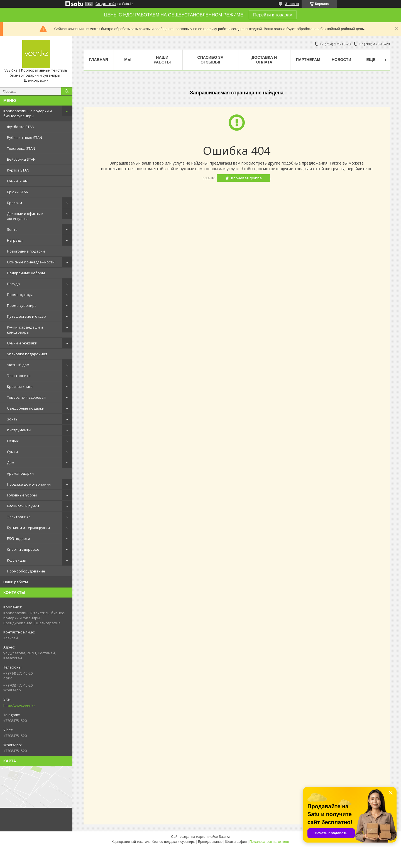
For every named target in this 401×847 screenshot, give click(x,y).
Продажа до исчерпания (29, 484)
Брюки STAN (17, 191)
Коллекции (16, 560)
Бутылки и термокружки (28, 527)
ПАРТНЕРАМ (308, 59)
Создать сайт (106, 4)
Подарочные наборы (26, 272)
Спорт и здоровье (23, 549)
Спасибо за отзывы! (210, 59)
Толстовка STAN (21, 148)
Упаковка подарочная (27, 353)
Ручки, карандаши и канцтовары (25, 330)
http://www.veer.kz (19, 705)
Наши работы (15, 581)
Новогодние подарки (26, 251)
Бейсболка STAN (21, 159)
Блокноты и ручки (23, 505)
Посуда (13, 283)
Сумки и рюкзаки (22, 343)
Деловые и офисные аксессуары (25, 216)
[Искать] (66, 91)
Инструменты (19, 429)
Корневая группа (246, 177)
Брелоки (14, 202)
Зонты (12, 229)
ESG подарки (18, 538)
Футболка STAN (20, 126)
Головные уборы (22, 495)
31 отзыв (292, 4)
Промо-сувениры (22, 305)
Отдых (13, 440)
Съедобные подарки (25, 408)
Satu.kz (224, 837)
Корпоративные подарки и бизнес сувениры (27, 113)
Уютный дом (18, 364)
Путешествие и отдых (26, 316)
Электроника (19, 375)
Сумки (12, 451)
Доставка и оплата (264, 59)
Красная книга (20, 386)
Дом (10, 462)
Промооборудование (26, 571)
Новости (341, 59)
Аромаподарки (20, 473)
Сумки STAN (17, 180)
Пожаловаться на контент (269, 842)
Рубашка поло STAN (24, 137)
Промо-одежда (20, 294)
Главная (98, 59)
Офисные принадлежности (31, 262)
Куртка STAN (18, 170)
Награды (15, 240)
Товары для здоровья (26, 397)
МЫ (127, 59)
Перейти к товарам (272, 15)
